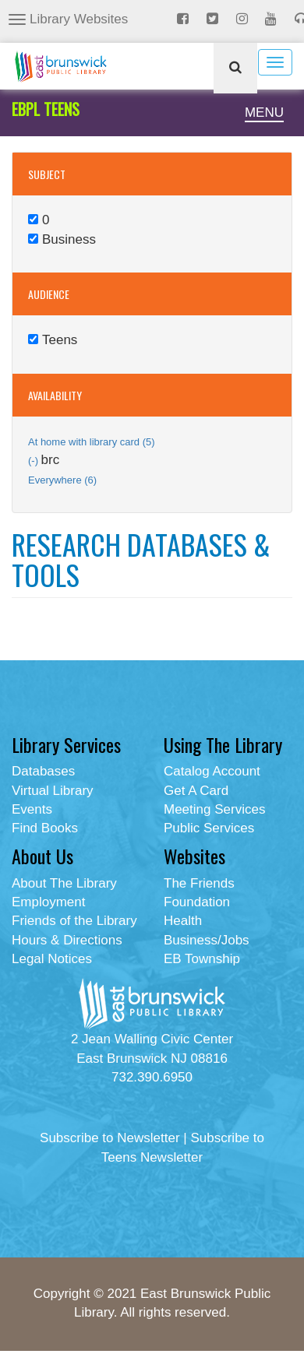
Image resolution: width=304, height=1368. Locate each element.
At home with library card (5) (91, 442)
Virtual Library (53, 790)
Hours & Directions (67, 940)
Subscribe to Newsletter (110, 1138)
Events (32, 809)
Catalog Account (212, 771)
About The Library (64, 883)
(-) (34, 460)
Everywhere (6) (62, 480)
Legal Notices (52, 958)
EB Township (202, 958)
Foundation (197, 902)
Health (183, 920)
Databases (43, 771)
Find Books (45, 828)
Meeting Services (214, 809)
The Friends (199, 883)
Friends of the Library (74, 920)
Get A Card (196, 790)
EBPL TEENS (46, 109)
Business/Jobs (206, 940)
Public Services (209, 828)
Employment (48, 902)
